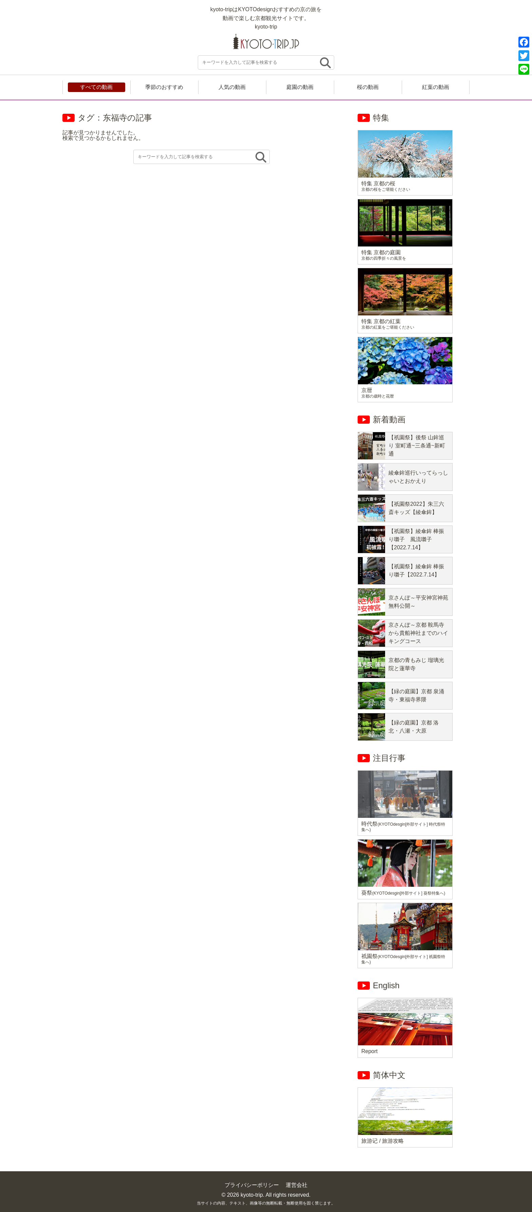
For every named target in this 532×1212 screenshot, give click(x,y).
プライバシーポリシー (252, 1185)
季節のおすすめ (164, 87)
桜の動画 (368, 87)
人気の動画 (232, 87)
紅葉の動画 (435, 87)
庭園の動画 (300, 87)
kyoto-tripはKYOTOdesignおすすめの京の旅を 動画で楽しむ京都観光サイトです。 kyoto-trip (266, 18)
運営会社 (296, 1185)
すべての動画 (96, 87)
